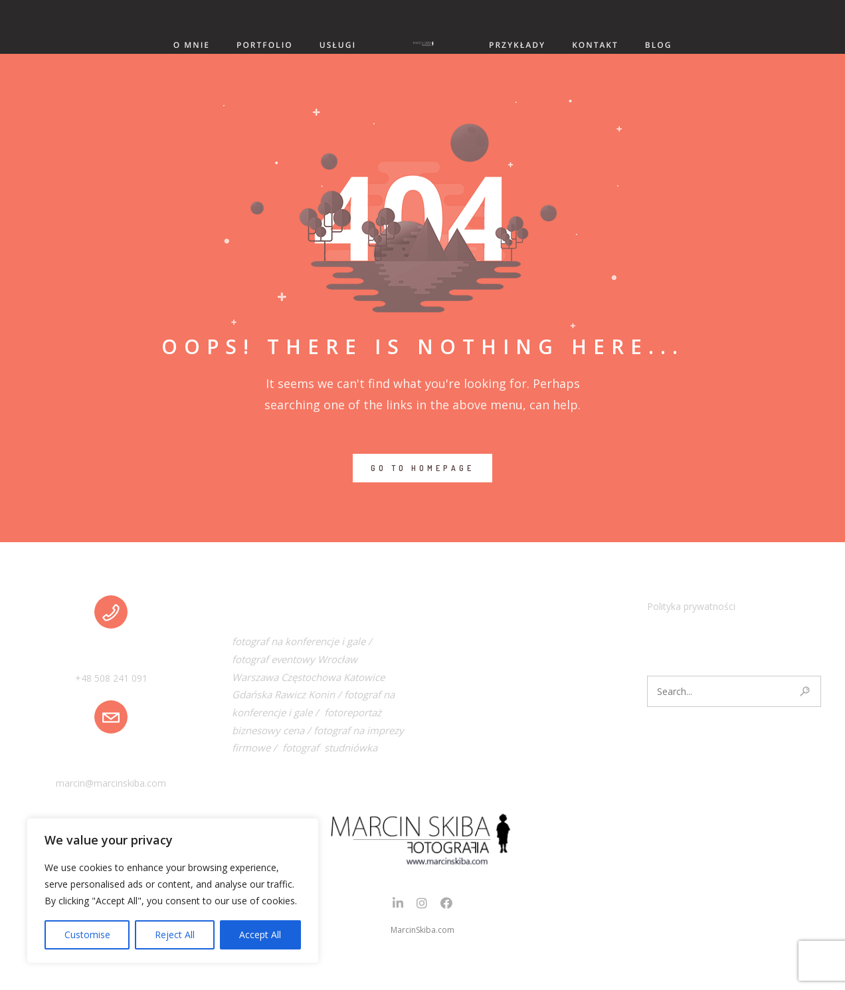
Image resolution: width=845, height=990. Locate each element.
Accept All (260, 934)
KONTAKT (595, 44)
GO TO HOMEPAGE (422, 468)
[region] (173, 890)
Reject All (175, 934)
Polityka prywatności (691, 606)
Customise (87, 934)
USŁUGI (338, 44)
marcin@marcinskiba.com (111, 783)
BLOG (658, 44)
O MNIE (191, 44)
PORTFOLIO (264, 44)
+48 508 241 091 (111, 678)
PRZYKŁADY (517, 44)
